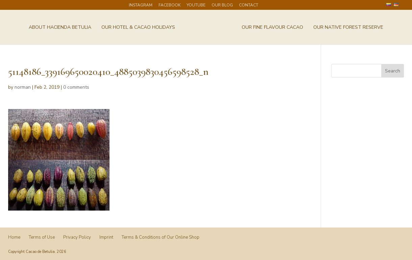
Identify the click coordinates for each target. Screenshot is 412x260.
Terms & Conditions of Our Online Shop (160, 237)
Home (14, 237)
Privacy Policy (77, 237)
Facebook (169, 5)
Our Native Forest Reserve (348, 27)
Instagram (140, 5)
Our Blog (222, 5)
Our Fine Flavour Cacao (272, 27)
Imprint (106, 237)
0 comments (76, 87)
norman (23, 87)
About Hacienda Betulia (60, 27)
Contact (248, 5)
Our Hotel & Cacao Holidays (138, 27)
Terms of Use (42, 237)
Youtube (196, 5)
